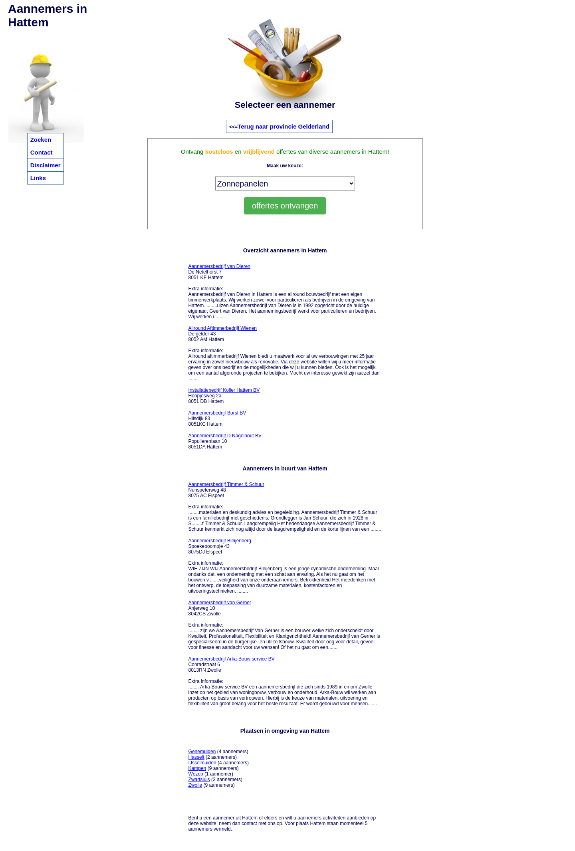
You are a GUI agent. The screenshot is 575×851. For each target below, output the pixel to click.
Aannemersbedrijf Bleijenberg (219, 541)
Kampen (197, 768)
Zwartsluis (199, 779)
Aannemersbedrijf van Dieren (219, 266)
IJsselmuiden (202, 763)
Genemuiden (202, 751)
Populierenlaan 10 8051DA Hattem (225, 441)
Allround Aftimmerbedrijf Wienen (222, 328)
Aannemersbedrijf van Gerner (219, 602)
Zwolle (195, 785)
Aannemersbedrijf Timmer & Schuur (226, 484)
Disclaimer (45, 165)
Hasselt (196, 757)
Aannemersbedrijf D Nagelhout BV (225, 435)
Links (38, 178)
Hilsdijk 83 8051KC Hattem (217, 418)
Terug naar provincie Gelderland (283, 126)
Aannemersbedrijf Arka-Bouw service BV (231, 659)
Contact (41, 152)
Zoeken (41, 139)
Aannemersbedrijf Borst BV (217, 413)
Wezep (195, 774)
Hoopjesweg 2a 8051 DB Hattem (224, 395)
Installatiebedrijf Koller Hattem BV (224, 390)
